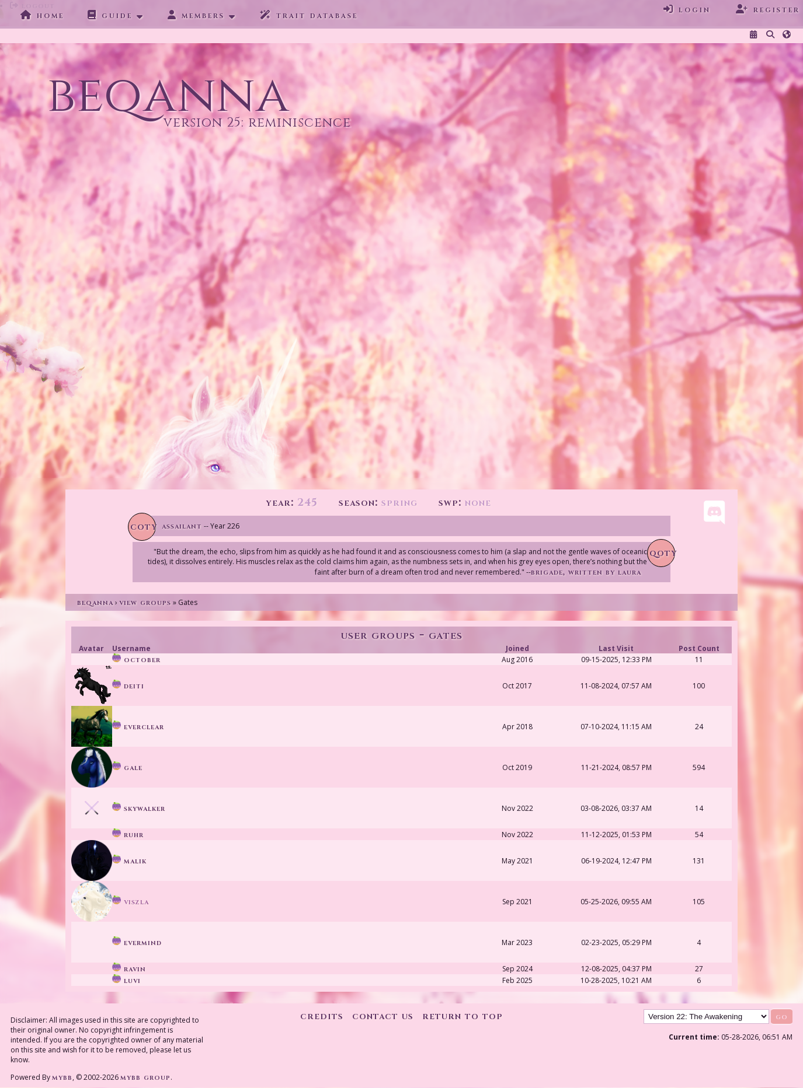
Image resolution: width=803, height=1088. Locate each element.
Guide (110, 15)
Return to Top (462, 1016)
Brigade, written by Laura (586, 572)
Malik (129, 860)
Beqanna (95, 602)
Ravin (129, 968)
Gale (127, 767)
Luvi (126, 980)
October (136, 659)
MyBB (62, 1077)
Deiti (128, 685)
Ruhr (128, 834)
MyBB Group (145, 1077)
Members (196, 15)
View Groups (145, 602)
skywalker (138, 808)
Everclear (138, 726)
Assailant (182, 525)
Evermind (137, 942)
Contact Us (382, 1016)
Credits (321, 1016)
